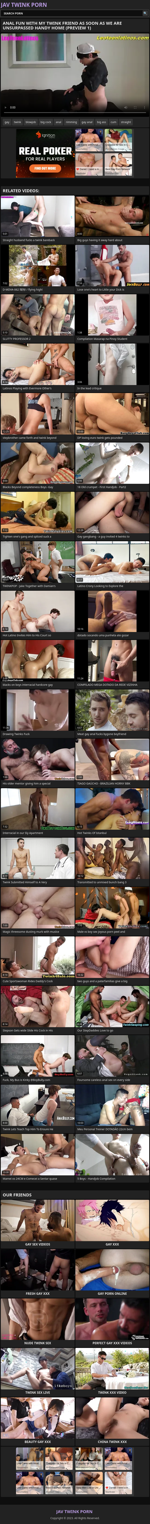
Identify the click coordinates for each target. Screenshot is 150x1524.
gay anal (87, 122)
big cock (46, 122)
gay (7, 122)
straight (126, 122)
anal (58, 122)
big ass (101, 122)
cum (113, 122)
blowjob (31, 122)
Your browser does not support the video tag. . (75, 75)
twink (17, 122)
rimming (71, 122)
